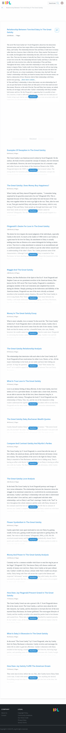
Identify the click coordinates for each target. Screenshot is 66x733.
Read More (33, 170)
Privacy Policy (22, 720)
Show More (33, 96)
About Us (4, 713)
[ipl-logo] (8, 4)
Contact (3, 715)
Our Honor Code (23, 718)
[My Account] (63, 3)
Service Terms (22, 723)
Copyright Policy (23, 713)
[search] (57, 3)
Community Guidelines (25, 715)
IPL (2, 7)
